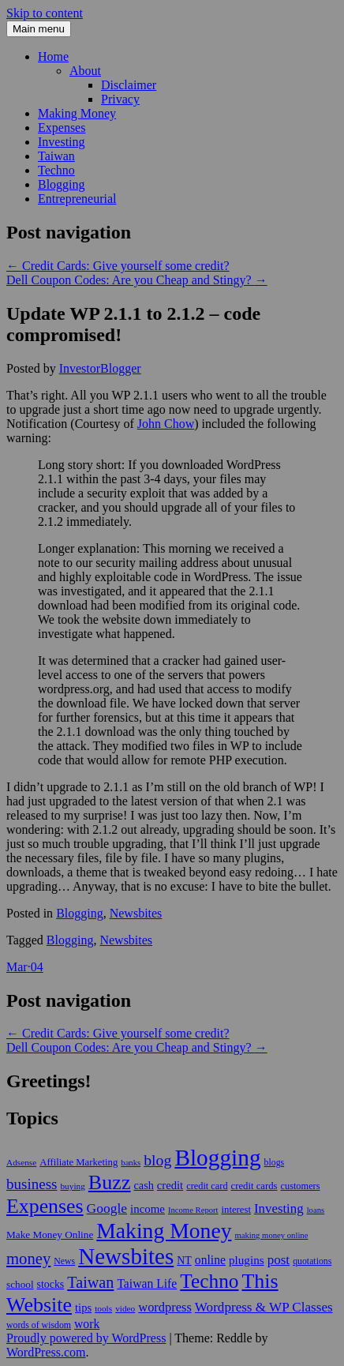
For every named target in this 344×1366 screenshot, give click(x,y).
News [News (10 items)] (64, 1261)
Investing (61, 141)
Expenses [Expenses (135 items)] (45, 1206)
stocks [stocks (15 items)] (51, 1284)
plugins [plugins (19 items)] (246, 1260)
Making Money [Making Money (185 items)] (163, 1230)
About (85, 70)
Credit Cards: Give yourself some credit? (118, 265)
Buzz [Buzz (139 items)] (109, 1182)
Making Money (77, 113)
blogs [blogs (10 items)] (274, 1162)
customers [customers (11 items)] (300, 1185)
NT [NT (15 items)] (184, 1261)
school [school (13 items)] (20, 1284)
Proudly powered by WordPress (86, 1338)
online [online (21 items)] (210, 1260)
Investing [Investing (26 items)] (279, 1208)
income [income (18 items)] (147, 1209)
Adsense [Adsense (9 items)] (21, 1162)
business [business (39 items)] (31, 1184)
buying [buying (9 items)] (72, 1186)
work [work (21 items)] (86, 1323)
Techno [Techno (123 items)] (209, 1281)
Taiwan (56, 156)
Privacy (120, 99)
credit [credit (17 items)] (170, 1185)
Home (53, 56)
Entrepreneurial (77, 198)
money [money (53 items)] (28, 1258)
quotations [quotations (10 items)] (312, 1261)
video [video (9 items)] (125, 1308)
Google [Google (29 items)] (107, 1208)
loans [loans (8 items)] (316, 1210)
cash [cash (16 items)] (144, 1185)
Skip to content (44, 13)
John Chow (165, 423)
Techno (56, 170)
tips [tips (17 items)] (83, 1307)
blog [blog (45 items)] (157, 1160)
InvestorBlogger (100, 368)
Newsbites (136, 913)
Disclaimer (128, 85)
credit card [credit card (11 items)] (206, 1185)
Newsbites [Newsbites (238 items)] (126, 1256)
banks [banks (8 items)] (130, 1162)
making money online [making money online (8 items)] (271, 1235)
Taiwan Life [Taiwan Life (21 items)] (147, 1283)
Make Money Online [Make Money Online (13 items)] (49, 1234)
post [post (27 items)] (278, 1259)
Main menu (39, 29)
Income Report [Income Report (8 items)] (193, 1210)
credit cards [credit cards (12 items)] (254, 1185)
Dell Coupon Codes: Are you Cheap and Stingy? (136, 280)
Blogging (61, 184)
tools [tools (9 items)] (103, 1308)
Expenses (61, 127)
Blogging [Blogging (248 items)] (217, 1157)
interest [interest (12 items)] (236, 1209)
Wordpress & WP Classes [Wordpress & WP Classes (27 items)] (264, 1307)
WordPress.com (45, 1352)
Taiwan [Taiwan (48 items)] (90, 1282)
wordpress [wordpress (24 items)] (165, 1307)
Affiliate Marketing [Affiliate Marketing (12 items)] (78, 1162)
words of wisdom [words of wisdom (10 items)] (38, 1324)
